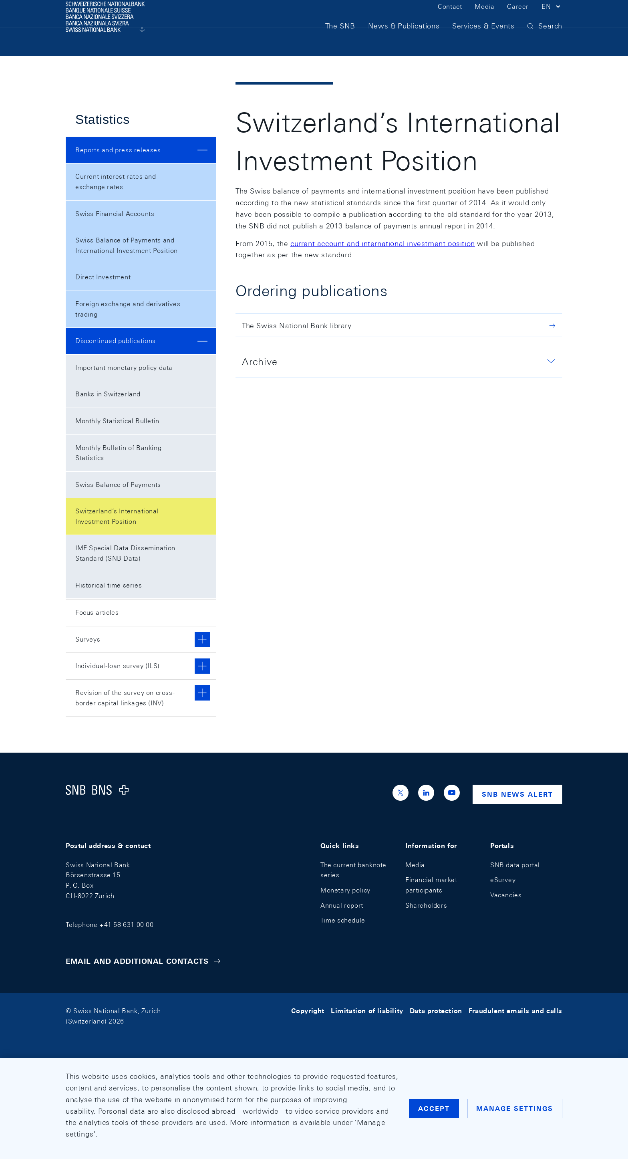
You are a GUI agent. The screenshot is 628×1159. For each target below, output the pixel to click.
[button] (551, 19)
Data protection (436, 1011)
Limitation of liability (367, 1011)
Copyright (307, 1011)
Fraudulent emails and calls (515, 1011)
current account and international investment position (382, 243)
